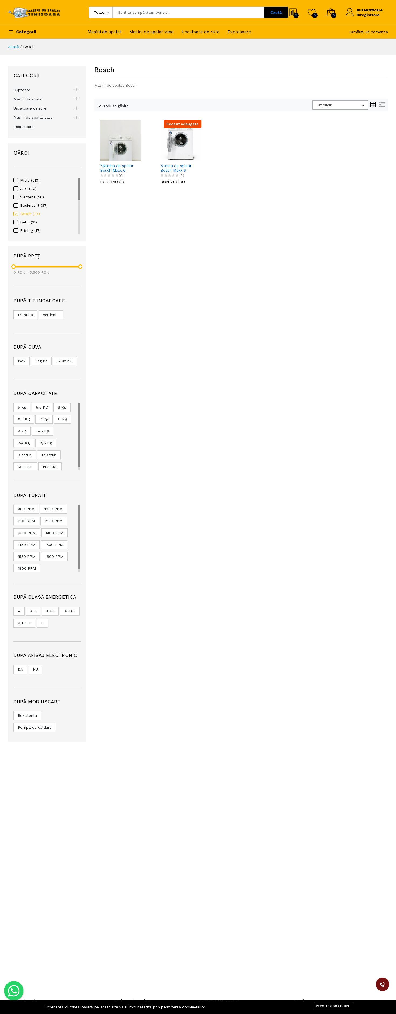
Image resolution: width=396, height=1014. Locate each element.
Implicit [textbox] (325, 105)
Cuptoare (21, 90)
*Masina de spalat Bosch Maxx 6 (116, 168)
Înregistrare (368, 15)
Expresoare (239, 31)
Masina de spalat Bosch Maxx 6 (175, 168)
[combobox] (340, 105)
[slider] (13, 266)
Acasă (13, 47)
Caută (276, 12)
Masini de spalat (104, 31)
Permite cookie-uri (332, 1006)
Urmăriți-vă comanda (369, 32)
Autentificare (370, 10)
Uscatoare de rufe (200, 31)
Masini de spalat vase (151, 31)
